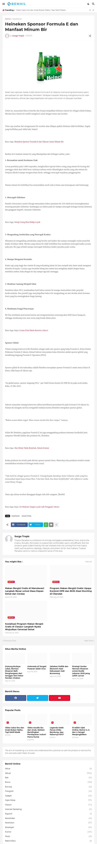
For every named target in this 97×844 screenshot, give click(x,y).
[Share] (90, 36)
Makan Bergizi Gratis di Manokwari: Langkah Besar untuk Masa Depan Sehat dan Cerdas (24, 591)
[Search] (93, 4)
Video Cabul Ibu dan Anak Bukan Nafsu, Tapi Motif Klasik (41, 10)
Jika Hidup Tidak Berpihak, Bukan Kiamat (31, 448)
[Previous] (90, 10)
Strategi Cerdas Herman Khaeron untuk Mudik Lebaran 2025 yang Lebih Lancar (81, 671)
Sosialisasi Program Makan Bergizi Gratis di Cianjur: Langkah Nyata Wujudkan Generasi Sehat (24, 627)
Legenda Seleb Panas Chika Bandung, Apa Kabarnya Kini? (57, 731)
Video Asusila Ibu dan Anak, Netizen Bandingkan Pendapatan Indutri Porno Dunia (36, 732)
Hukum (48, 805)
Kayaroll (48, 814)
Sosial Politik (26, 516)
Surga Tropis (22, 536)
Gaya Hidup (48, 800)
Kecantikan (48, 818)
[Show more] (56, 524)
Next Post (88, 641)
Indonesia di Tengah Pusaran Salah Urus (36, 667)
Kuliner (48, 832)
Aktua (48, 768)
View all (88, 561)
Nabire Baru (48, 841)
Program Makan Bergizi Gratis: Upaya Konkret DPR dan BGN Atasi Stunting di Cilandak (71, 591)
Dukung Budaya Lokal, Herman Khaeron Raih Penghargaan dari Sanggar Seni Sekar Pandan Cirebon (14, 672)
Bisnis (48, 782)
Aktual (48, 773)
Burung (48, 787)
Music (48, 836)
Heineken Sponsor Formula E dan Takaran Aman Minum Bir (39, 142)
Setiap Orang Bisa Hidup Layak (27, 222)
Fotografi (48, 791)
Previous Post (10, 641)
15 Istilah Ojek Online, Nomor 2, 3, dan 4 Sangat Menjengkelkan (81, 731)
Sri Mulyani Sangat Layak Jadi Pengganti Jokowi (39, 507)
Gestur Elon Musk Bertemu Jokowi (33, 330)
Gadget (48, 796)
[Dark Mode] (88, 4)
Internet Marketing (48, 809)
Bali (48, 777)
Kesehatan (17, 19)
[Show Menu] (3, 4)
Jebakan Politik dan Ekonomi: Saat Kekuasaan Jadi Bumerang (59, 670)
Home (7, 19)
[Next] (93, 10)
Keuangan (48, 827)
